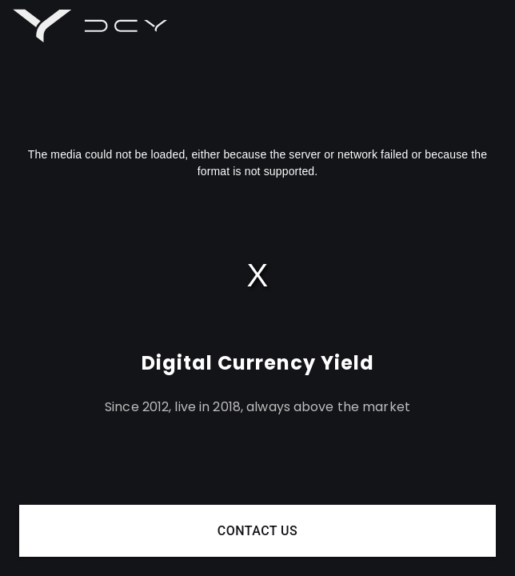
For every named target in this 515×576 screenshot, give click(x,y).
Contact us (257, 531)
